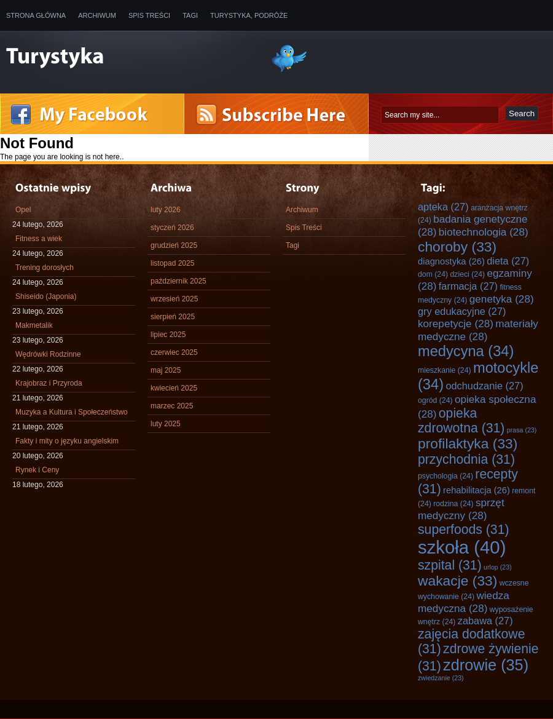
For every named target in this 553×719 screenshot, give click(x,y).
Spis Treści (149, 15)
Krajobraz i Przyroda (48, 383)
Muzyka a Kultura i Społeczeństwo (71, 412)
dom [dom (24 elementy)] (433, 274)
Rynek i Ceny (37, 470)
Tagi (190, 15)
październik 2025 (178, 281)
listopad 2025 (172, 263)
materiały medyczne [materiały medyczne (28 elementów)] (478, 330)
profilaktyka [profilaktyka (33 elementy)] (467, 443)
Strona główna (36, 15)
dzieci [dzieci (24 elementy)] (467, 274)
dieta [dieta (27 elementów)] (508, 260)
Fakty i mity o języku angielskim (67, 441)
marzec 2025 (172, 406)
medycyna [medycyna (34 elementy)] (466, 351)
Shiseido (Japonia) (45, 296)
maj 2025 (166, 370)
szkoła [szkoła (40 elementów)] (462, 547)
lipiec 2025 (168, 334)
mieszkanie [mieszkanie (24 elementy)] (444, 370)
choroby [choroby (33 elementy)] (457, 247)
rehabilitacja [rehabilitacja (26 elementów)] (476, 490)
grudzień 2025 (174, 245)
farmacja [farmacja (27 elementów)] (468, 286)
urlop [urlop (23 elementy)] (498, 567)
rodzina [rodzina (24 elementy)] (453, 503)
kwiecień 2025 (174, 388)
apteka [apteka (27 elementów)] (443, 206)
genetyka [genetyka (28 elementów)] (501, 299)
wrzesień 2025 (174, 299)
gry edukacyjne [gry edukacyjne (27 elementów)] (462, 311)
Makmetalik (34, 325)
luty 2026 (166, 209)
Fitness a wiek (38, 238)
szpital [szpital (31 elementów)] (450, 565)
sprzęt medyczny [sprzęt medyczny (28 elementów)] (461, 509)
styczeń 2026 (172, 227)
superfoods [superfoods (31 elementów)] (463, 529)
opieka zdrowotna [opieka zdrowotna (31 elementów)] (461, 420)
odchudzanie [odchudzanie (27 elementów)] (484, 385)
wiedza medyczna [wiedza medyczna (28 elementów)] (463, 601)
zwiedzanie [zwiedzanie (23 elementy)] (441, 677)
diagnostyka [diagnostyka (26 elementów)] (451, 261)
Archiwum (97, 15)
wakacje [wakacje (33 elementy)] (457, 581)
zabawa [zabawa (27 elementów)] (485, 620)
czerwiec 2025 (174, 352)
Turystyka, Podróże (249, 15)
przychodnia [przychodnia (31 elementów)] (466, 459)
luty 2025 (166, 423)
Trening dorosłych (44, 267)
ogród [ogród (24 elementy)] (435, 400)
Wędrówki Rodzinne (48, 354)
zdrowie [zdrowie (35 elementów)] (485, 664)
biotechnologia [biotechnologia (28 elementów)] (483, 232)
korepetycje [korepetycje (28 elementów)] (455, 323)
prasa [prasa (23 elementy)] (522, 430)
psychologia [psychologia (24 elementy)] (445, 476)
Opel (23, 209)
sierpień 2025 (173, 316)
